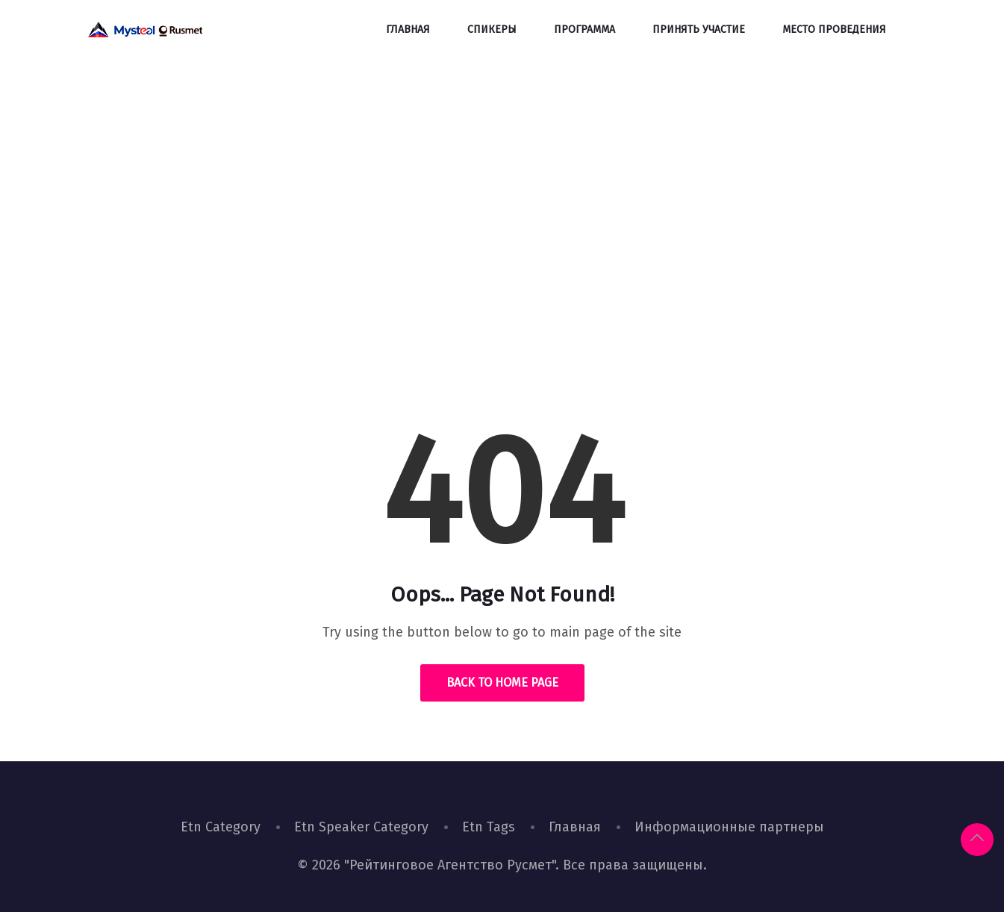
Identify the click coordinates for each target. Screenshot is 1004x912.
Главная (408, 29)
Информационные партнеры (729, 827)
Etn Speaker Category (361, 827)
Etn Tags (488, 827)
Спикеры (492, 29)
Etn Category (221, 827)
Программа (584, 29)
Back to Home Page (502, 682)
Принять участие (698, 29)
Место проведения (834, 29)
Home (450, 287)
